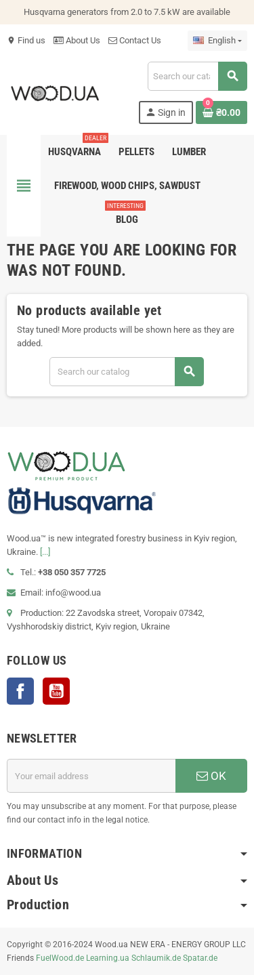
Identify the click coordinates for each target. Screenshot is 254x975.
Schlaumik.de (156, 958)
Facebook (20, 691)
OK (211, 776)
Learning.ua (107, 958)
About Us (77, 40)
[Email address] (91, 776)
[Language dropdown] (217, 40)
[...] (45, 552)
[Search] (197, 76)
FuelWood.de (60, 958)
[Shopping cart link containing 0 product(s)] (221, 112)
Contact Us (134, 40)
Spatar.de (200, 958)
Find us (26, 40)
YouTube (56, 691)
